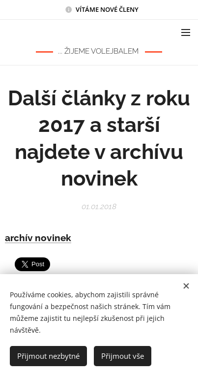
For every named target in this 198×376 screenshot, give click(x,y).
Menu (185, 32)
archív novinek (38, 237)
